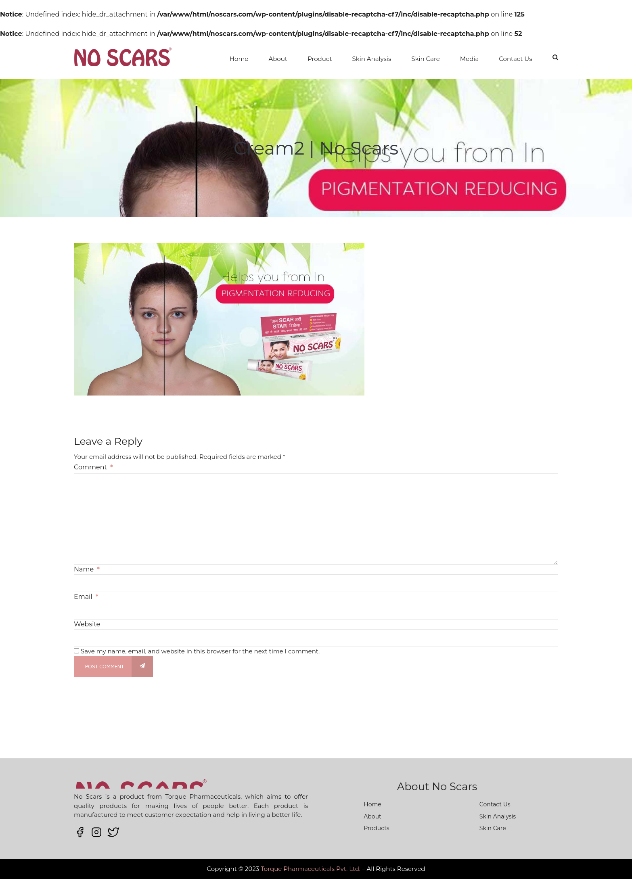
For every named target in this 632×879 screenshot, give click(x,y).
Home (239, 59)
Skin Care (425, 59)
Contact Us (515, 59)
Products (376, 828)
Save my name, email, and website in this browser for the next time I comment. (200, 651)
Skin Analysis (371, 59)
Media (469, 59)
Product (320, 59)
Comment (93, 467)
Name (87, 569)
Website (87, 624)
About (277, 59)
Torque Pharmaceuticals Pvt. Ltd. (310, 869)
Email (86, 597)
